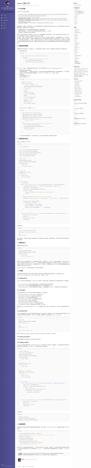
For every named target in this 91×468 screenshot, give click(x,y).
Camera (76, 14)
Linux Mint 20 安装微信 (79, 113)
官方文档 (22, 11)
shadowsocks (78, 55)
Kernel (76, 35)
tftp (75, 60)
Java (76, 16)
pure (12, 466)
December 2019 (78, 91)
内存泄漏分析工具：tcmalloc (80, 118)
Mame (76, 38)
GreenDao (51, 72)
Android (76, 9)
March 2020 (77, 87)
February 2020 (78, 88)
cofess (6, 466)
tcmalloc (77, 58)
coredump (77, 43)
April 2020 (77, 85)
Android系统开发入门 (79, 11)
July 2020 (77, 82)
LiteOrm (28, 77)
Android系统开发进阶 (79, 13)
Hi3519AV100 (77, 32)
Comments (37, 5)
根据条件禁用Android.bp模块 (80, 123)
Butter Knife (34, 107)
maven (76, 52)
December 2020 (78, 80)
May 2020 (77, 84)
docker (76, 44)
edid (76, 46)
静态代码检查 (77, 63)
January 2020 (78, 90)
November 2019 (78, 93)
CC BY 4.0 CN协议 (42, 454)
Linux (76, 17)
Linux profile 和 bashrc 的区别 (80, 103)
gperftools (77, 47)
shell (76, 57)
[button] (30, 466)
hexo (76, 23)
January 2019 (77, 96)
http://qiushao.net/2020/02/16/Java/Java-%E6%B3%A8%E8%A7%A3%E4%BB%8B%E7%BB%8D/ (43, 453)
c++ (75, 20)
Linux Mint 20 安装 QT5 (79, 108)
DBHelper (39, 448)
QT (75, 19)
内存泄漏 (76, 61)
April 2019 (77, 94)
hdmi (76, 22)
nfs (75, 53)
